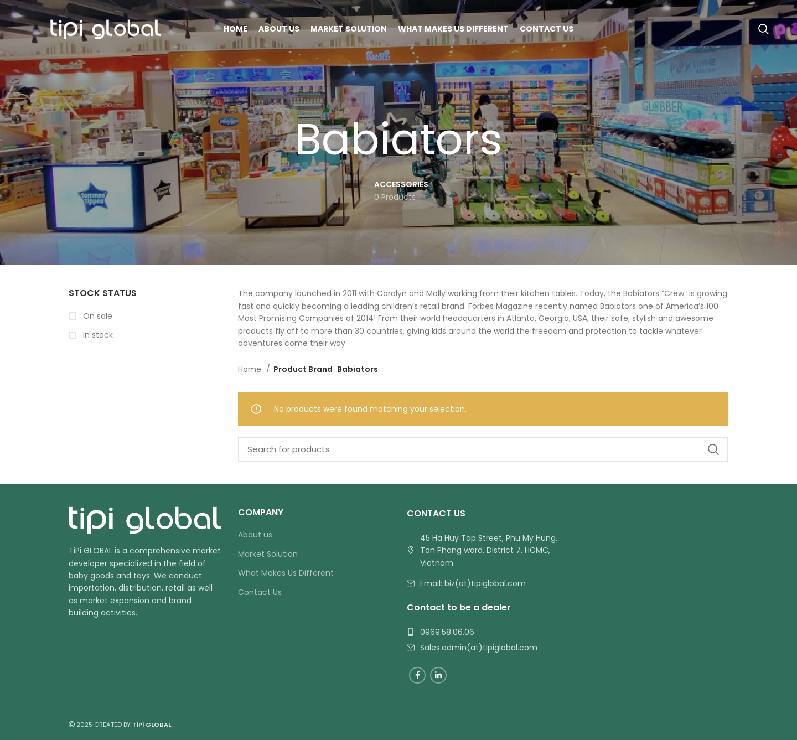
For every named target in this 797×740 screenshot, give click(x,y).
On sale (96, 316)
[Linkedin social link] (438, 675)
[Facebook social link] (417, 675)
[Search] (763, 29)
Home (250, 369)
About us (255, 535)
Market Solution (268, 554)
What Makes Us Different (286, 573)
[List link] (483, 583)
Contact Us (260, 592)
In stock (97, 335)
